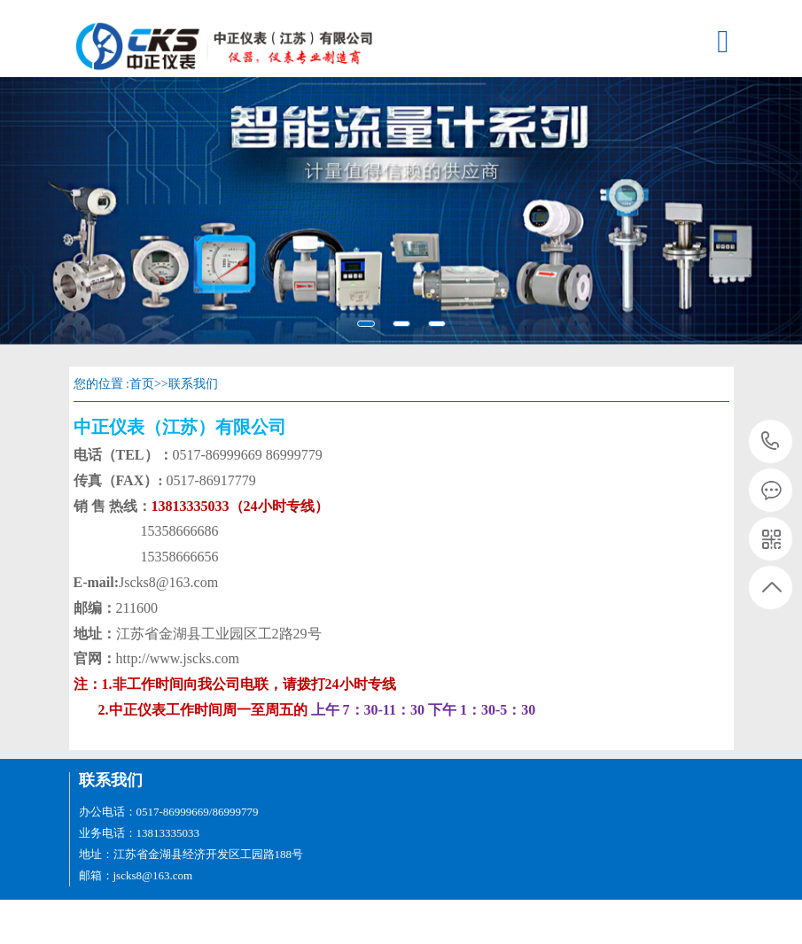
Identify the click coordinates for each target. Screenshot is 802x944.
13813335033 (770, 441)
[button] (60, 210)
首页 (141, 384)
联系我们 (193, 384)
